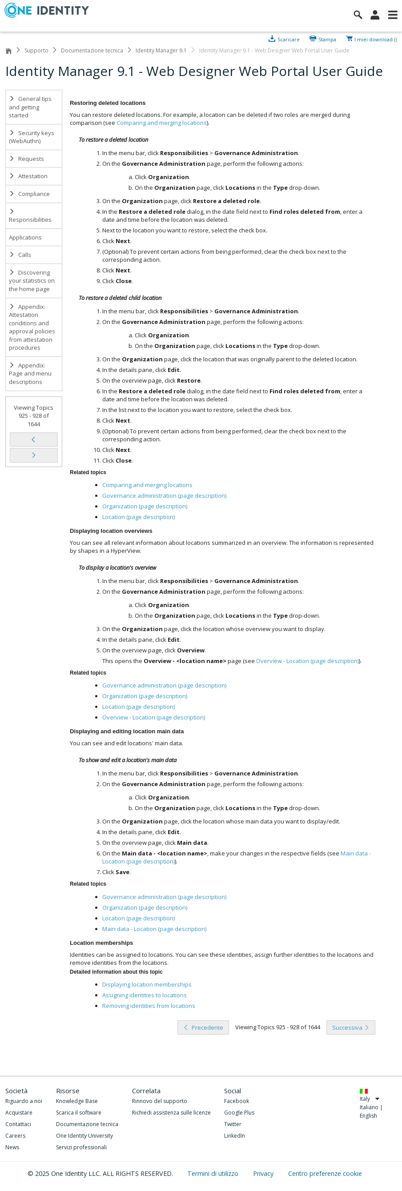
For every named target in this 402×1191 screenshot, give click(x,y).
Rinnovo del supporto (159, 1101)
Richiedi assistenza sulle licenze (171, 1112)
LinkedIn (234, 1135)
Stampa (327, 39)
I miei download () (375, 39)
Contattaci (18, 1124)
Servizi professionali (81, 1147)
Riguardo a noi (23, 1101)
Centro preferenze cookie (325, 1173)
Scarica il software (78, 1112)
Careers (15, 1135)
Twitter (232, 1124)
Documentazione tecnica (92, 50)
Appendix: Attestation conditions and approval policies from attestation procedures (32, 327)
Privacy (264, 1173)
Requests (26, 159)
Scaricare (288, 39)
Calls (20, 255)
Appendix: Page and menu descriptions (30, 373)
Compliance (29, 194)
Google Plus (239, 1112)
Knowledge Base (77, 1101)
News (12, 1147)
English (368, 1115)
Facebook (236, 1101)
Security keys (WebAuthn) (31, 137)
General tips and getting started (30, 107)
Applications (25, 237)
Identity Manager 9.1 (161, 50)
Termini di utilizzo (213, 1173)
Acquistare (18, 1112)
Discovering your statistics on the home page (32, 280)
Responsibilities (30, 216)
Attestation (28, 176)
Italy (370, 1099)
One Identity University (84, 1135)
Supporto (36, 50)
